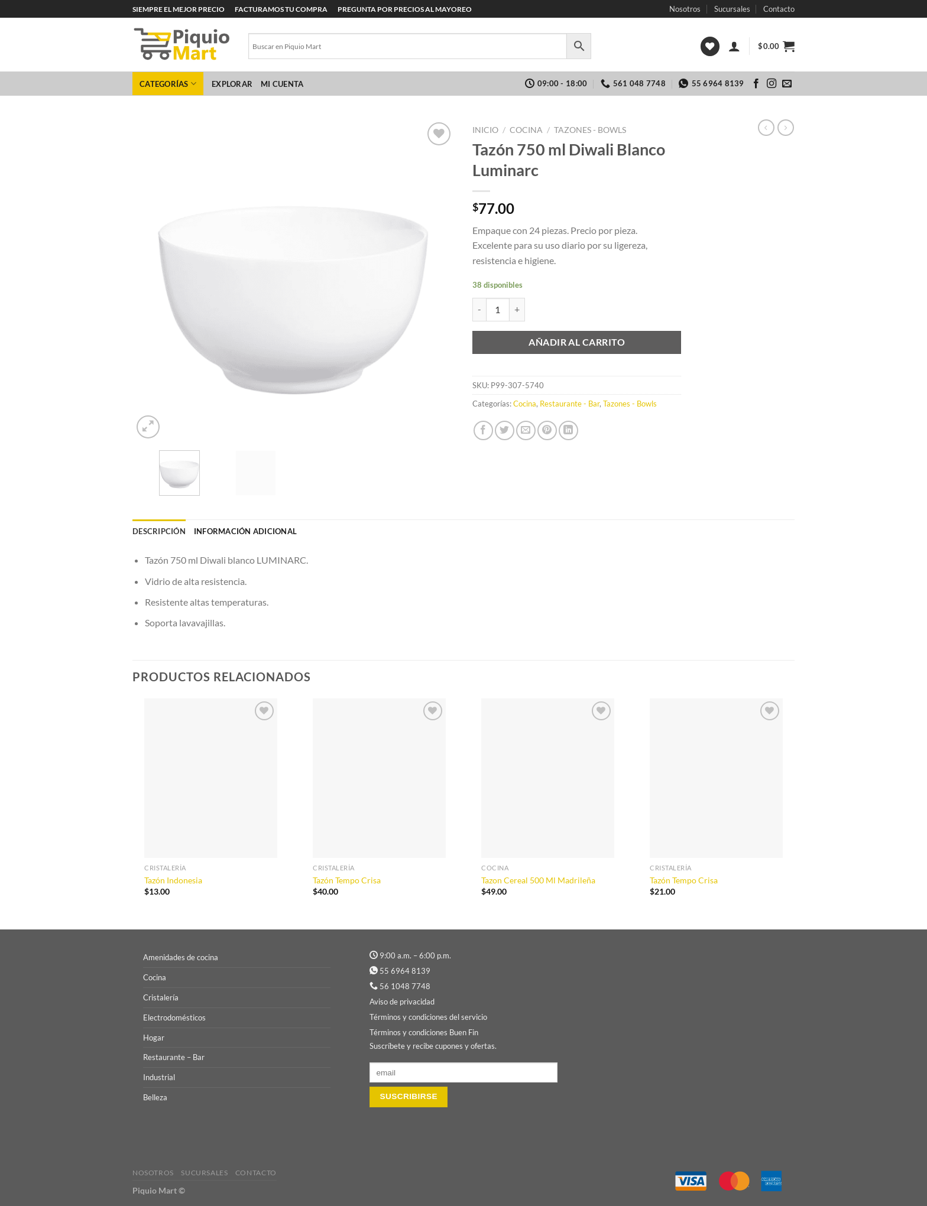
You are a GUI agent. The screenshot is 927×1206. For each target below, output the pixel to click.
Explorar (232, 84)
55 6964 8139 (405, 971)
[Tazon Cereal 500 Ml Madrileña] (547, 778)
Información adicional (245, 531)
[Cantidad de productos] (498, 309)
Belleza (155, 1097)
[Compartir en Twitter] (504, 430)
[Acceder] (734, 46)
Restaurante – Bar (174, 1057)
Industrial (159, 1077)
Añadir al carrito (577, 342)
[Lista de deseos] (710, 46)
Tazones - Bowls (590, 130)
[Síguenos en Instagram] (771, 84)
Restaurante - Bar (569, 403)
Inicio (485, 130)
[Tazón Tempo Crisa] (379, 778)
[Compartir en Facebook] (483, 430)
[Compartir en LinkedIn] (568, 430)
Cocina (526, 130)
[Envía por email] (526, 430)
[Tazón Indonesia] (210, 778)
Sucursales (732, 9)
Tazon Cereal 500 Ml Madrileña (538, 880)
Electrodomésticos (174, 1017)
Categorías (168, 83)
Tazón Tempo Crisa (347, 880)
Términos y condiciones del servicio (428, 1017)
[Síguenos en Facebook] (756, 84)
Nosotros (685, 9)
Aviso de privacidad (402, 1001)
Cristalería (161, 997)
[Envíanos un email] (787, 84)
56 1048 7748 (405, 986)
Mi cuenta (282, 84)
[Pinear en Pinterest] (547, 430)
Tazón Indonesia (173, 880)
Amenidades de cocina (180, 957)
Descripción (159, 531)
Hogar (153, 1037)
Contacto (779, 9)
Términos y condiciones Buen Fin (423, 1032)
